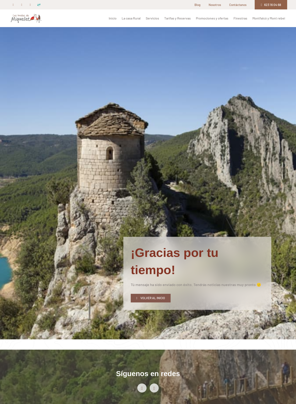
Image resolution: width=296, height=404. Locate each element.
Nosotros (215, 5)
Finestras (240, 18)
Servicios (152, 18)
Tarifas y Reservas (177, 18)
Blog (197, 5)
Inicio (113, 18)
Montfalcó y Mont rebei (268, 18)
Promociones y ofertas (212, 18)
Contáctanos (237, 5)
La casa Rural (131, 18)
